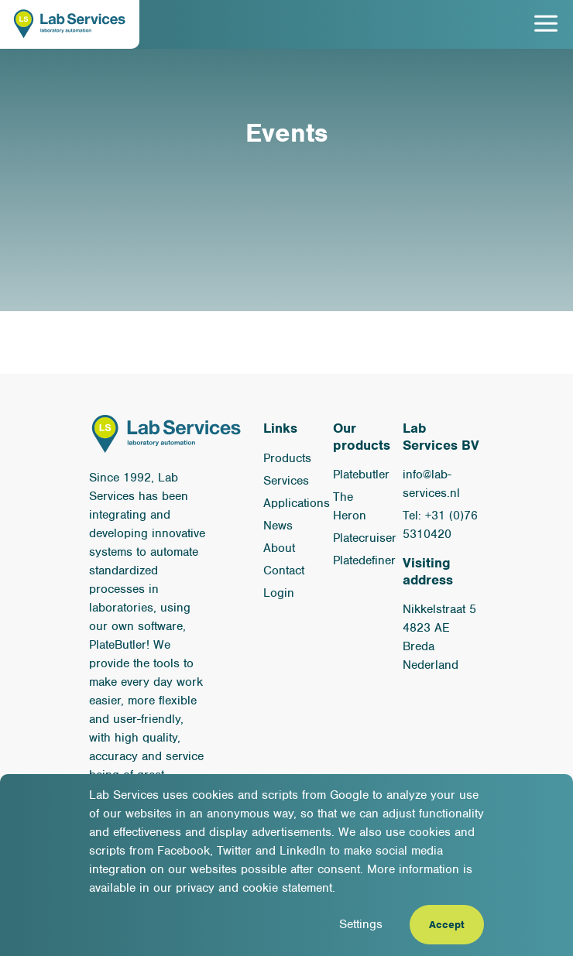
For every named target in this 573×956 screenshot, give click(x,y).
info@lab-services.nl (431, 484)
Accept (447, 924)
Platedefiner (364, 560)
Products (287, 458)
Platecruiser (364, 538)
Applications (296, 503)
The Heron (349, 506)
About (279, 548)
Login (278, 593)
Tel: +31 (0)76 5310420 (440, 525)
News (278, 525)
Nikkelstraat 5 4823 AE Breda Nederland (439, 637)
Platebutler (361, 474)
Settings (361, 924)
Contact (283, 570)
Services (286, 480)
